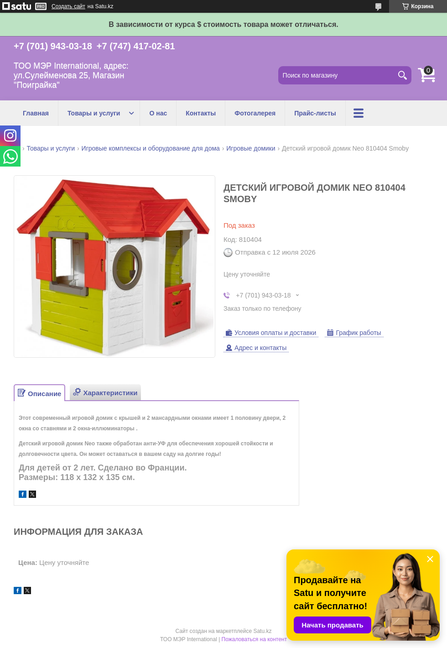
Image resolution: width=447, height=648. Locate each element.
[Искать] (402, 75)
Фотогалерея (254, 113)
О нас (158, 113)
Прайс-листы (315, 113)
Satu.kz (262, 631)
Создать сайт (68, 6)
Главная (36, 113)
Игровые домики (250, 148)
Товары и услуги (94, 113)
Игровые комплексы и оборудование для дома (151, 148)
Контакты (201, 113)
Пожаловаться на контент (254, 639)
